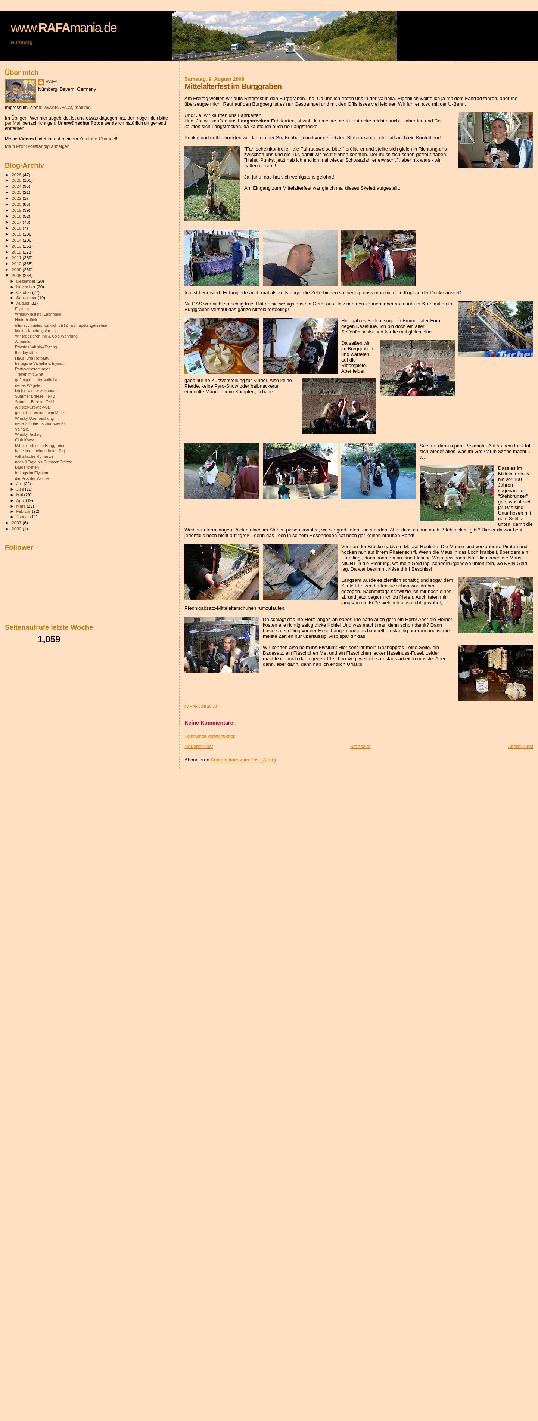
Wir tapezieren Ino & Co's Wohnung (46, 336)
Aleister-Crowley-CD (33, 407)
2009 (17, 269)
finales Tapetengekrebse (36, 330)
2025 (17, 180)
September (27, 297)
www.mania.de (63, 28)
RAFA (51, 81)
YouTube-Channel (97, 139)
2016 (17, 228)
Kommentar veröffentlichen (209, 736)
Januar (23, 517)
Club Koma (24, 440)
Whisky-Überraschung (34, 418)
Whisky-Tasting (28, 434)
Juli (20, 483)
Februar (24, 511)
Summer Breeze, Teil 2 (35, 396)
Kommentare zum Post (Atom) (243, 760)
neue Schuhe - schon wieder (40, 423)
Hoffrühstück (26, 319)
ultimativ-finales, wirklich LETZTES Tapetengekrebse (61, 325)
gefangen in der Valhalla (36, 380)
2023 (17, 192)
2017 (17, 222)
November (26, 287)
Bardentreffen (27, 467)
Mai (20, 495)
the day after (26, 352)
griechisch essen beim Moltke (41, 412)
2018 (17, 216)
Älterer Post (520, 746)
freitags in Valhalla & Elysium (40, 363)
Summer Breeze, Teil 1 (35, 402)
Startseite (360, 746)
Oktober (24, 292)
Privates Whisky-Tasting (36, 347)
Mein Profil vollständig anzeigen (37, 146)
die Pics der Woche (32, 478)
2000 (17, 528)
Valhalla (22, 429)
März (21, 506)
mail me (83, 107)
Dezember (26, 281)
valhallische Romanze (34, 456)
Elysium (22, 309)
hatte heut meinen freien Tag (40, 451)
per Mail (13, 123)
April (21, 500)
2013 (17, 245)
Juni (20, 489)
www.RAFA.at (58, 107)
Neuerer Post (198, 746)
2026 (17, 174)
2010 (17, 263)
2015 (17, 234)
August (23, 303)
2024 (17, 186)
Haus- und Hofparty (32, 358)
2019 (17, 210)
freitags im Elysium (31, 473)
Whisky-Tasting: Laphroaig (38, 314)
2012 (17, 251)
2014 (17, 240)
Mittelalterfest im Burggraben (233, 86)
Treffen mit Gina (29, 374)
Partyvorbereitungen (32, 369)
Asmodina (23, 341)
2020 (17, 204)
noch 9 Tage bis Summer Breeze (43, 462)
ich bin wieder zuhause (35, 390)
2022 (17, 198)
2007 (17, 522)
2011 (17, 257)
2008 (17, 275)
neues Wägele (27, 385)
